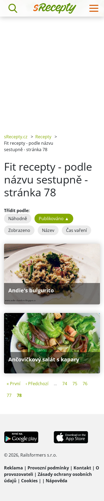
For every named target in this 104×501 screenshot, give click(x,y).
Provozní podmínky (48, 468)
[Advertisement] (52, 71)
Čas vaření (76, 230)
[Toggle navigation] (94, 8)
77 (9, 395)
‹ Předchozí (37, 384)
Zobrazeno (19, 230)
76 (85, 384)
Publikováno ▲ (54, 218)
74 (64, 384)
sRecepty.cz (16, 137)
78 (19, 395)
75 (74, 384)
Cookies (29, 481)
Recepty (43, 137)
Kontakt (82, 468)
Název (48, 230)
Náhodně (17, 218)
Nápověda (56, 481)
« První (13, 384)
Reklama (13, 468)
